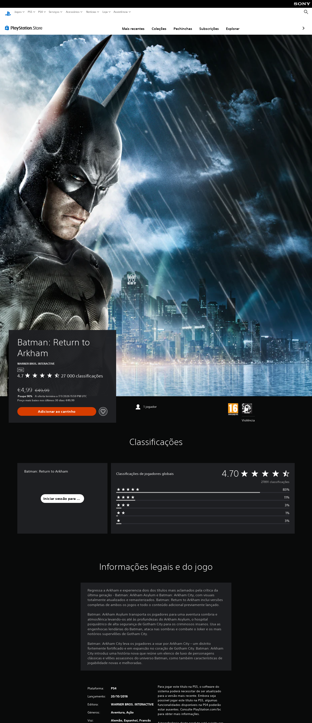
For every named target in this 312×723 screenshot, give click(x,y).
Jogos (18, 12)
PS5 (30, 12)
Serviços (54, 12)
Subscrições (184, 24)
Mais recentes (108, 24)
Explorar (207, 24)
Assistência (121, 12)
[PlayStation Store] (24, 23)
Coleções (134, 24)
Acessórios (72, 12)
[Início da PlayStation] (8, 12)
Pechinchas (157, 24)
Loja (104, 12)
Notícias (91, 12)
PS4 (40, 12)
